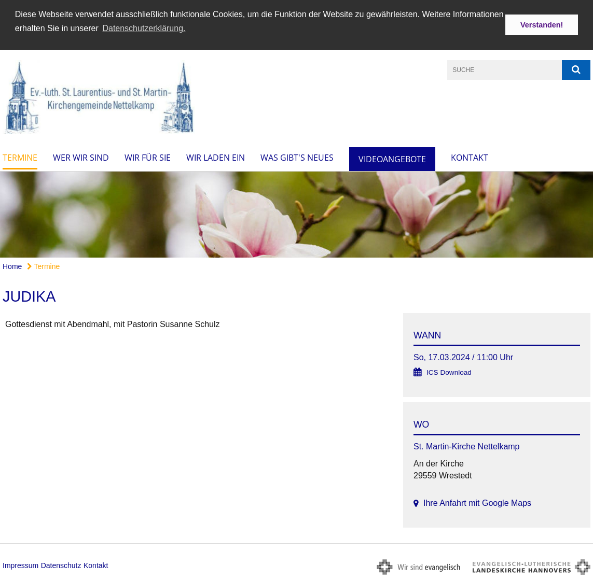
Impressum (20, 564)
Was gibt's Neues (297, 156)
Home (12, 266)
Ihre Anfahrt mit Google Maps (477, 502)
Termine (20, 156)
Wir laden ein (215, 156)
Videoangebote (392, 158)
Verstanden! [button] (541, 25)
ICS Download (449, 372)
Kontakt (469, 156)
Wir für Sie (148, 156)
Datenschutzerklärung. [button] (143, 28)
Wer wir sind (81, 156)
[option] (296, 214)
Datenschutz (61, 564)
